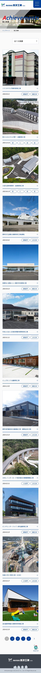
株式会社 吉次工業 (13, 4)
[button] (37, 4)
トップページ (6, 30)
